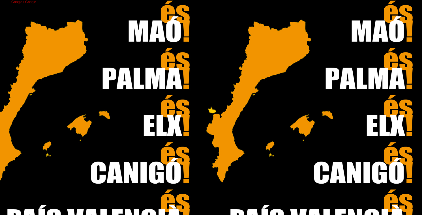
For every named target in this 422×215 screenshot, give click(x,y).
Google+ (18, 2)
